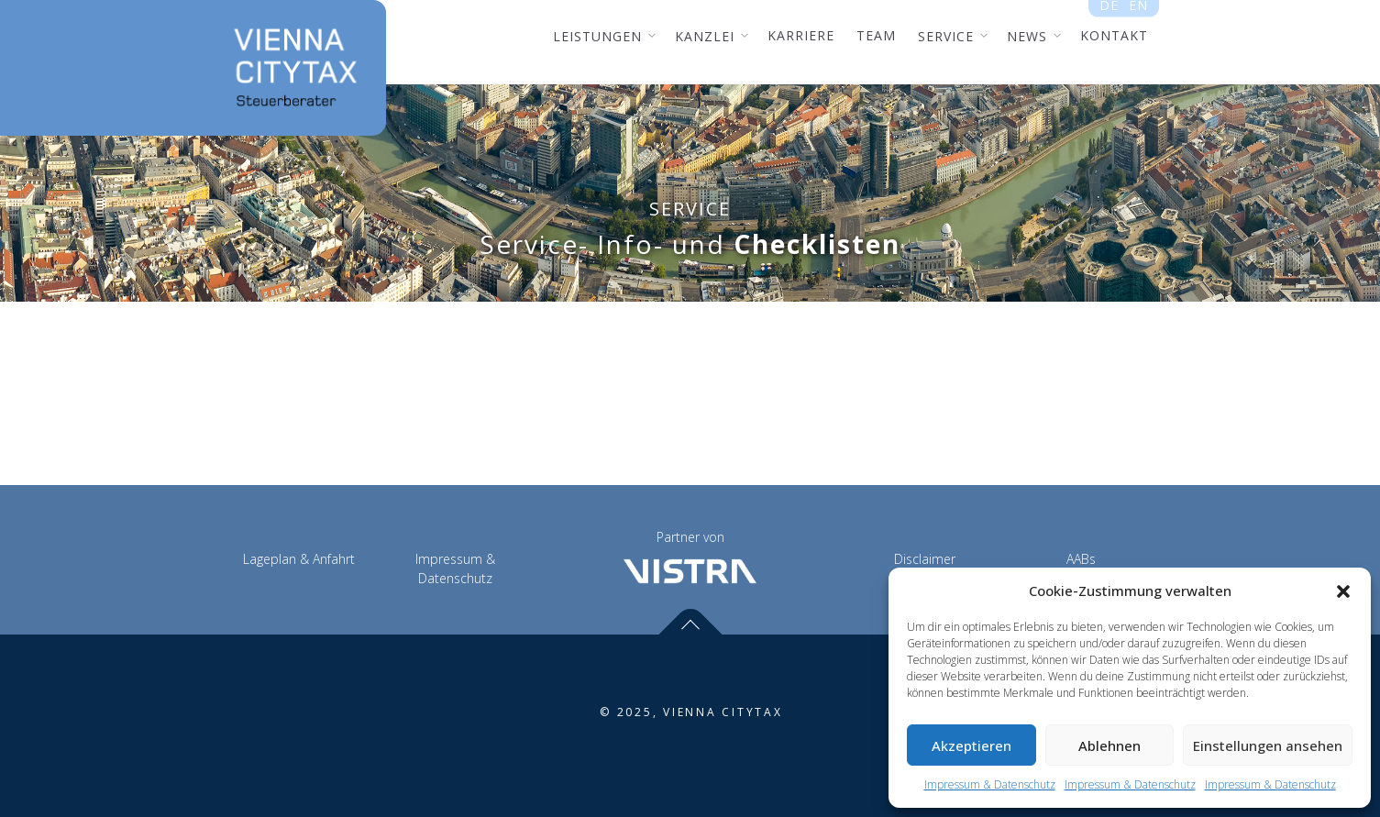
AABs (1081, 559)
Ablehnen (1109, 745)
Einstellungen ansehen (1267, 745)
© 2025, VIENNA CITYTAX (691, 712)
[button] (1343, 591)
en (1138, 10)
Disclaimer (924, 559)
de (1109, 10)
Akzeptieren (971, 745)
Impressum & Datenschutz (989, 784)
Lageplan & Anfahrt (299, 559)
